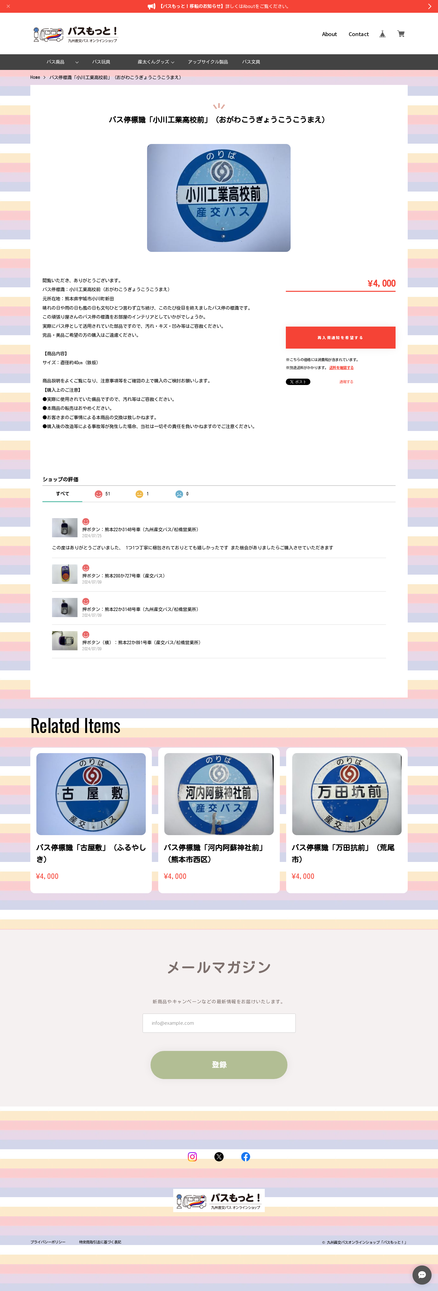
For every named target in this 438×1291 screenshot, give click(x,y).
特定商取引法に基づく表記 (100, 1242)
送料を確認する (341, 367)
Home (35, 77)
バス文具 (251, 61)
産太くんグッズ (153, 61)
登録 (219, 1073)
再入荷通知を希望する (341, 337)
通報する (346, 381)
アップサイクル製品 (208, 61)
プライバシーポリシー (47, 1242)
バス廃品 (55, 61)
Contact (359, 33)
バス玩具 (101, 61)
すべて (62, 494)
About (329, 33)
